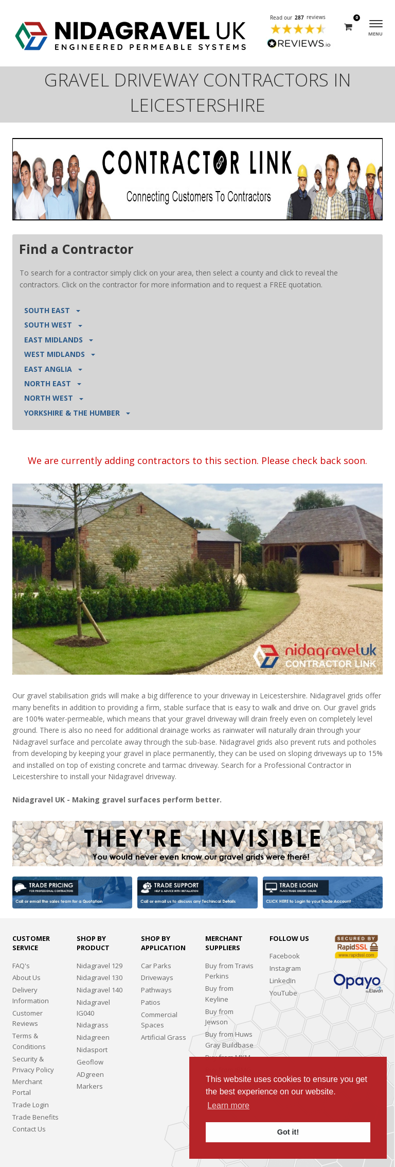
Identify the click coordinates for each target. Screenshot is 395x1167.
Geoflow (90, 1062)
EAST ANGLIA (53, 369)
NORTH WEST (53, 398)
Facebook (285, 955)
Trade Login (30, 1104)
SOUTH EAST (52, 310)
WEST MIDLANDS (59, 354)
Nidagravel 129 (99, 965)
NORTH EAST (52, 383)
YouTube (283, 993)
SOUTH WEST (53, 325)
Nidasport (92, 1049)
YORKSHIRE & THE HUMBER (77, 413)
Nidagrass (93, 1024)
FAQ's (21, 965)
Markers (90, 1086)
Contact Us (29, 1129)
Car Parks (156, 965)
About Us (26, 977)
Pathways (156, 989)
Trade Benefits (35, 1117)
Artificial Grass (163, 1037)
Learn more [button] (228, 1105)
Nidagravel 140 (99, 989)
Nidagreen (93, 1037)
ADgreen (90, 1074)
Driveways (157, 977)
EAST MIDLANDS (58, 340)
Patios (150, 1002)
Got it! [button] (288, 1132)
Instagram (285, 968)
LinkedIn (283, 980)
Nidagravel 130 (99, 977)
